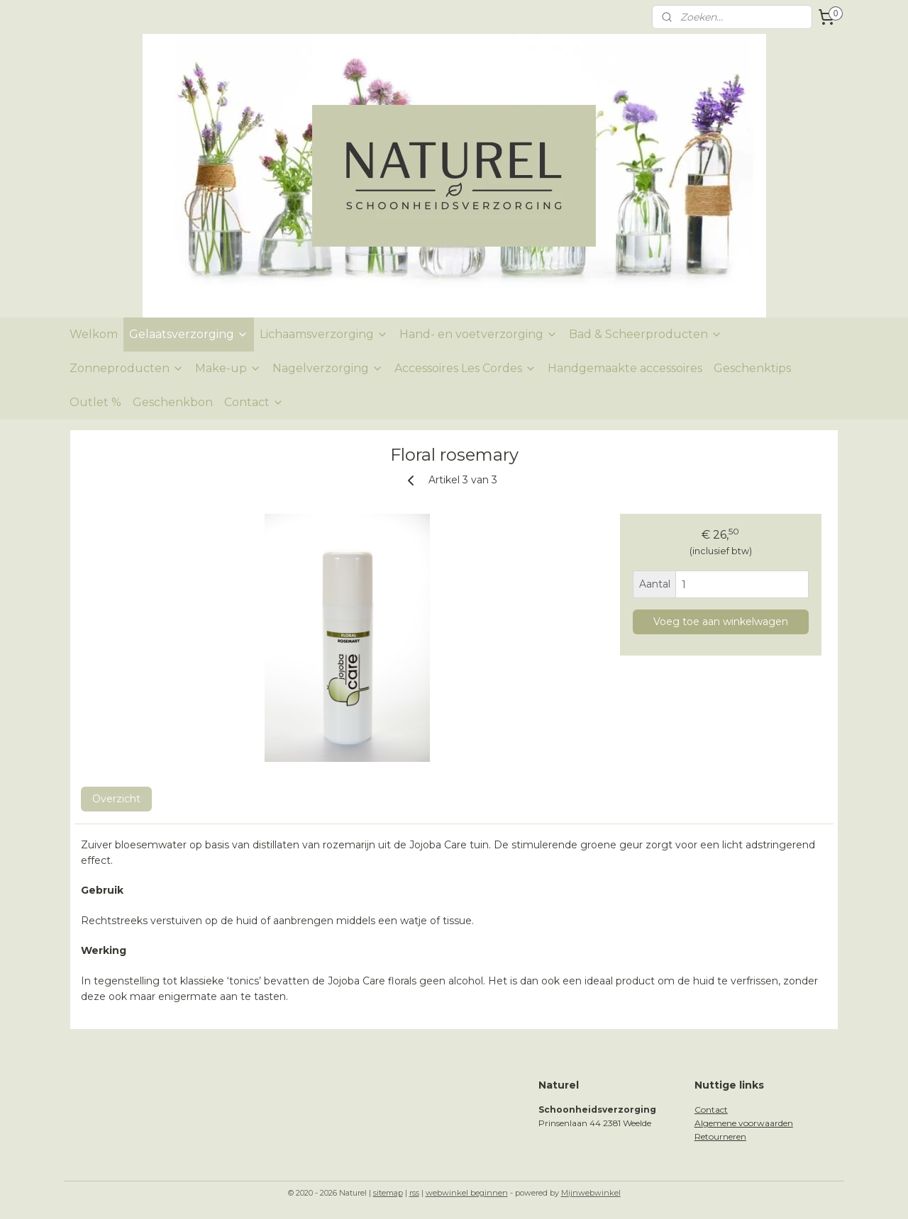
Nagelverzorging (327, 368)
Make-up (228, 368)
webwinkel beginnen (467, 1193)
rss (414, 1193)
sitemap (388, 1193)
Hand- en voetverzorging (478, 334)
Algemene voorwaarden (743, 1123)
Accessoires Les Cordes (465, 368)
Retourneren (720, 1136)
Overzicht (116, 798)
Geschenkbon (173, 402)
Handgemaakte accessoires (625, 368)
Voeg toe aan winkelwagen (720, 621)
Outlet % (95, 402)
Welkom (94, 334)
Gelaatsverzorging (188, 334)
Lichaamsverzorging (324, 334)
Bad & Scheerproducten (645, 334)
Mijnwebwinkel (591, 1193)
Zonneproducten (127, 368)
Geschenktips (752, 368)
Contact (254, 402)
